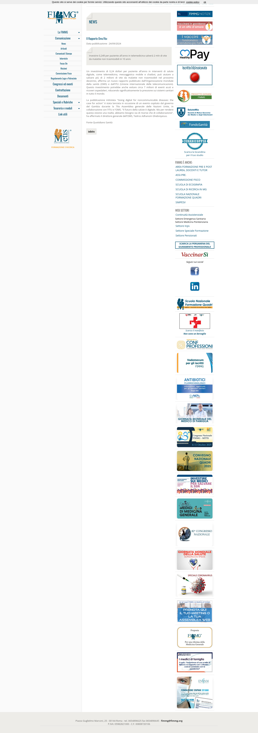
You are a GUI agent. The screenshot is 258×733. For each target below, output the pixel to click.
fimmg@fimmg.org (171, 720)
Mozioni (64, 68)
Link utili (62, 114)
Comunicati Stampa (64, 53)
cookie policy (192, 2)
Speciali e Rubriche (62, 102)
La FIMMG (62, 32)
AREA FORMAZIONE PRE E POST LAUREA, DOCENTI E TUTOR (194, 168)
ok (205, 2)
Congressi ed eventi (63, 84)
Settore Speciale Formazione (192, 230)
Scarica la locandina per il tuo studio (194, 153)
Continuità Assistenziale (189, 214)
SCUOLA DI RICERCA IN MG (191, 189)
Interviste (64, 58)
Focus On (63, 63)
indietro (91, 131)
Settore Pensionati (186, 235)
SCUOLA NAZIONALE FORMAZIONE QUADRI (188, 195)
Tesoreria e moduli (62, 108)
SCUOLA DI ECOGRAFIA (189, 184)
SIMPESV (181, 202)
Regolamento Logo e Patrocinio (64, 78)
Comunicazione (62, 38)
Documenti (62, 96)
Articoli (64, 48)
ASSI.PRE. (181, 175)
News (63, 43)
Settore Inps (183, 226)
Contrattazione (62, 90)
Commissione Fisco (64, 73)
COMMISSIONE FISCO (188, 179)
